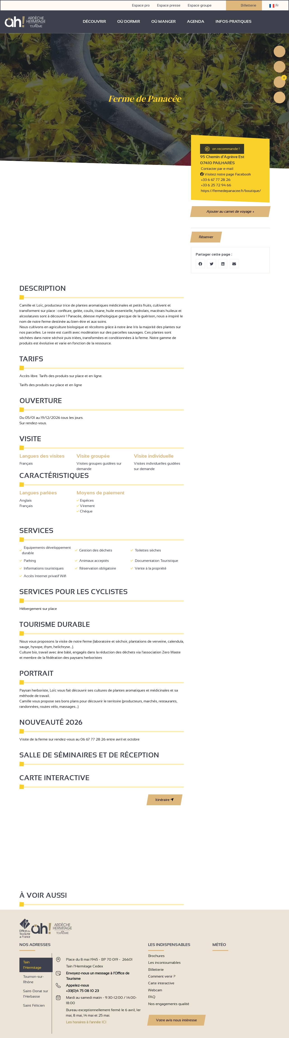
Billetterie (244, 5)
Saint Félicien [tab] (34, 1005)
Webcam (155, 990)
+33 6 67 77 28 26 (216, 179)
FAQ (151, 997)
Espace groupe (200, 5)
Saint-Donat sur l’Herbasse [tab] (35, 993)
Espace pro (141, 5)
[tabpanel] (98, 991)
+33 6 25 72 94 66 (215, 185)
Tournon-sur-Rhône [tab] (33, 978)
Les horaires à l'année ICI (86, 1022)
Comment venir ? (161, 976)
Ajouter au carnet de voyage (230, 211)
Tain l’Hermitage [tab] (32, 964)
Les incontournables (164, 962)
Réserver (206, 237)
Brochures (156, 955)
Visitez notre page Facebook (225, 174)
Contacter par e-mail (216, 168)
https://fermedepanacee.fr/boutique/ (230, 190)
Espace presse (169, 5)
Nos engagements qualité (168, 1003)
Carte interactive (161, 983)
